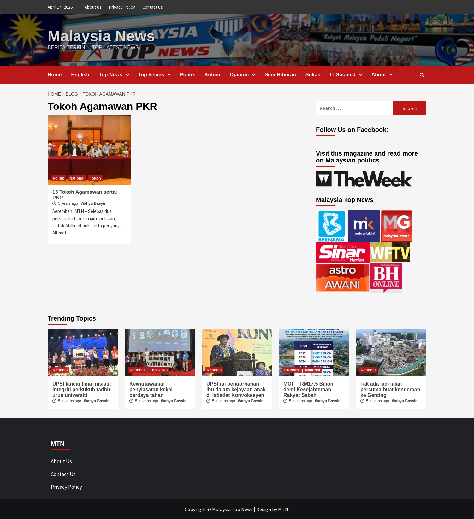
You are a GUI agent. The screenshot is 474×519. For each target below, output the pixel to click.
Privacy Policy (122, 7)
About (381, 74)
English (80, 74)
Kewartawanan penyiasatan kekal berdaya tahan (151, 389)
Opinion (242, 74)
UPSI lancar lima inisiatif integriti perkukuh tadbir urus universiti (81, 389)
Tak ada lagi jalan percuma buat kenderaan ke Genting (390, 389)
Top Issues (154, 74)
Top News (113, 74)
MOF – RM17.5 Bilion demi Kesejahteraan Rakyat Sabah (308, 389)
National (76, 178)
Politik (187, 74)
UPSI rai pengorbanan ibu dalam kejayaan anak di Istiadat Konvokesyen (236, 389)
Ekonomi (292, 370)
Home (55, 74)
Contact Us (152, 7)
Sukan (313, 74)
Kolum (212, 74)
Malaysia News (101, 35)
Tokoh (95, 178)
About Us (93, 7)
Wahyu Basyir (92, 203)
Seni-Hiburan (280, 74)
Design (263, 509)
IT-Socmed (346, 74)
